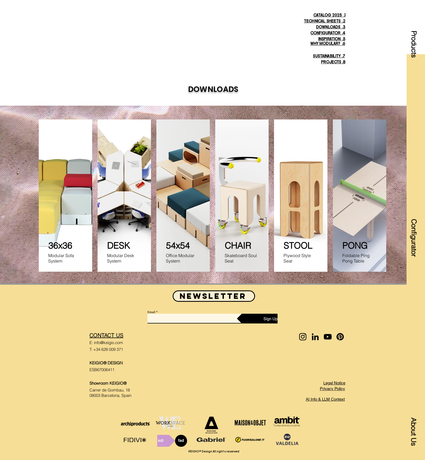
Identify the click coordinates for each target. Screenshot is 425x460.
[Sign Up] (257, 318)
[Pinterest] (340, 337)
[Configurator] (414, 236)
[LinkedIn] (315, 337)
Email (151, 312)
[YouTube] (328, 337)
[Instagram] (303, 337)
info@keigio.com (108, 342)
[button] (414, 37)
